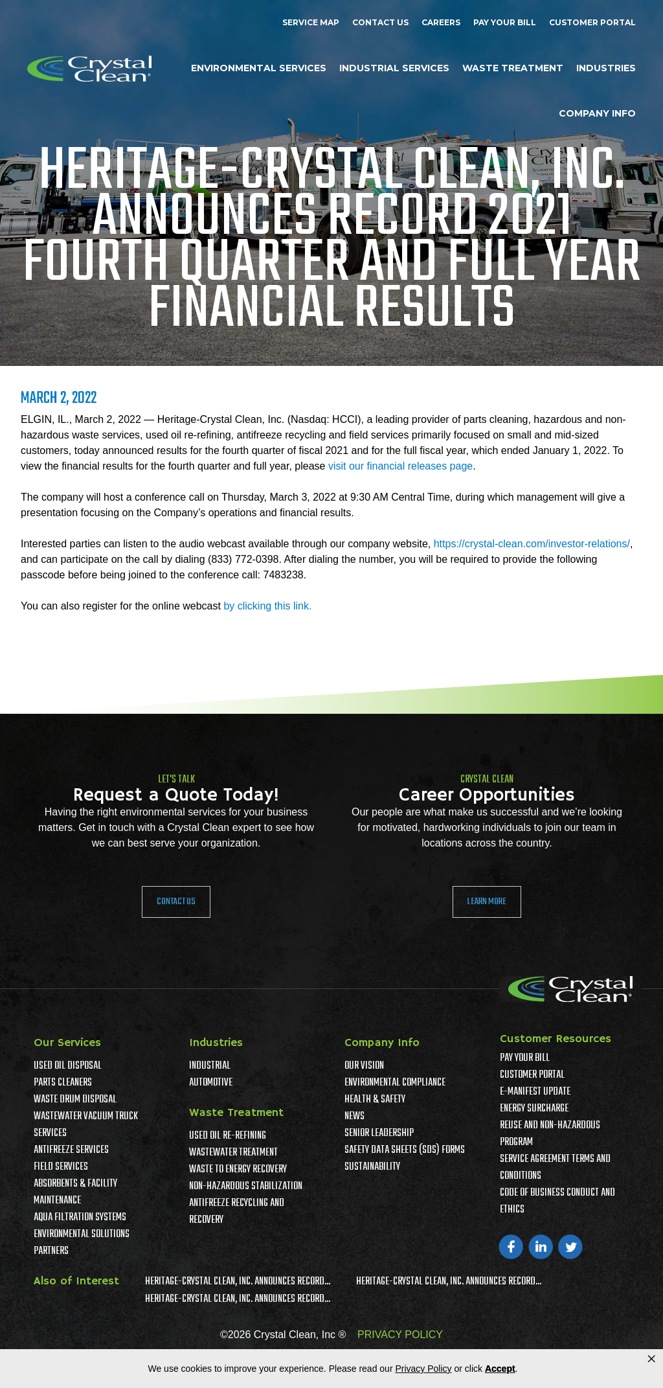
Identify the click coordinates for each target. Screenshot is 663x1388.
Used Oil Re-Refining (227, 1136)
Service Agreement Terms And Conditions (555, 1168)
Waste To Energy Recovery (238, 1169)
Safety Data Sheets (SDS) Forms (404, 1150)
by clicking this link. (267, 605)
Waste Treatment (512, 68)
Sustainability (372, 1167)
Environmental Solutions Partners (81, 1243)
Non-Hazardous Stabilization (245, 1186)
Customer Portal (592, 22)
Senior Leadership (379, 1133)
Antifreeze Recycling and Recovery (236, 1212)
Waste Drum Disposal (75, 1099)
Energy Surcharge (534, 1108)
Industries (606, 68)
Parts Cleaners (63, 1083)
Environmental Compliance (394, 1083)
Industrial (209, 1066)
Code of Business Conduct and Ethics (557, 1201)
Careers (440, 22)
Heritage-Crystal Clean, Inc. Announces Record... (237, 1281)
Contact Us (380, 22)
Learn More (486, 901)
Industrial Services (394, 68)
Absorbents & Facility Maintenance (75, 1192)
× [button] (651, 1358)
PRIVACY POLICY (400, 1334)
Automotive (210, 1083)
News (354, 1116)
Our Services (67, 1043)
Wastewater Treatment (233, 1152)
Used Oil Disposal (68, 1066)
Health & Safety (374, 1099)
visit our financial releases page (400, 466)
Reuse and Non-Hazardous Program (550, 1134)
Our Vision (364, 1066)
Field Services (61, 1167)
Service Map (310, 22)
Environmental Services (258, 68)
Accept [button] (500, 1368)
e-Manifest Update (535, 1092)
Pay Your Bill (504, 22)
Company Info (597, 113)
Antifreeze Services (71, 1150)
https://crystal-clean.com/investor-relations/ (532, 543)
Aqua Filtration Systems (80, 1217)
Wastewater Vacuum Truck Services (86, 1125)
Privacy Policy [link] (423, 1368)
